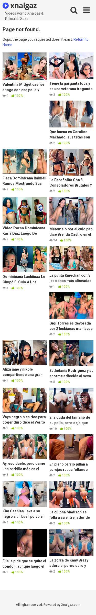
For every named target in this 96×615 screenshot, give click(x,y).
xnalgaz (20, 5)
